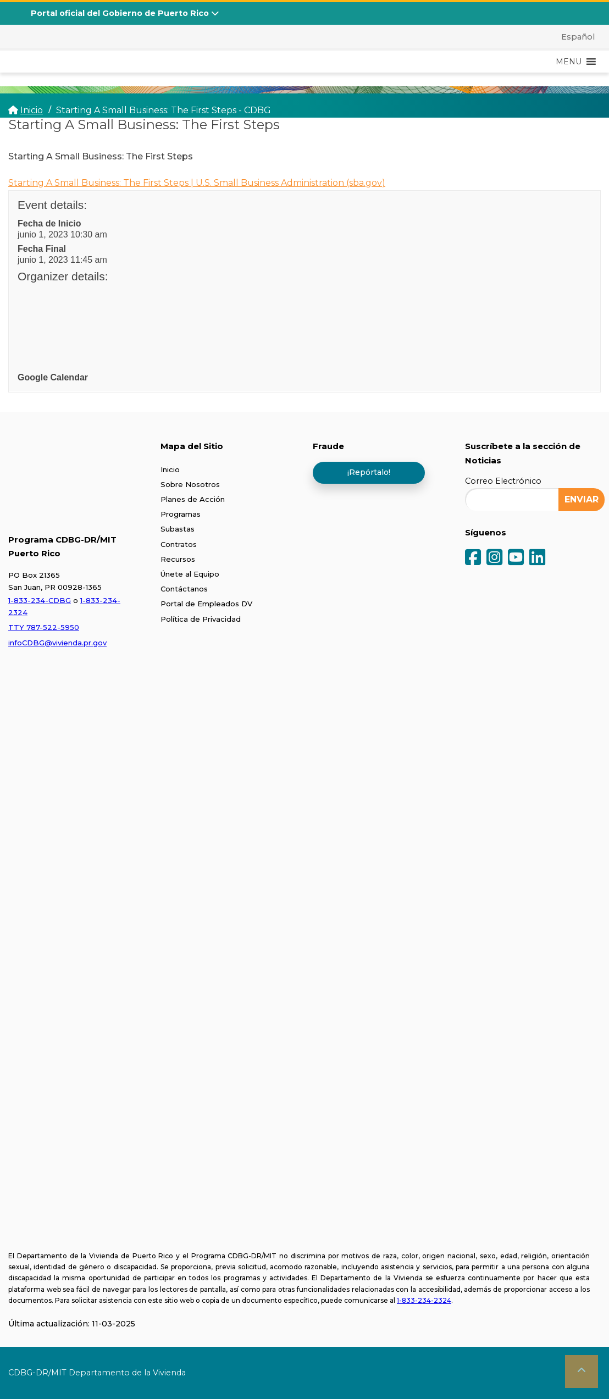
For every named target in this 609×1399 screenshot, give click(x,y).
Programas (180, 514)
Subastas (177, 528)
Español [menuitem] (578, 37)
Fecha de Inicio (49, 223)
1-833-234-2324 (424, 1300)
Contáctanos (184, 588)
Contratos (178, 544)
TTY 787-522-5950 (43, 627)
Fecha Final (42, 248)
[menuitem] (571, 37)
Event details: (52, 204)
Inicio (170, 469)
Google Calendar (53, 377)
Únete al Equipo (189, 573)
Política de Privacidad (200, 619)
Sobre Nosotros (190, 484)
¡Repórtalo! (368, 472)
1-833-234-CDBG (39, 600)
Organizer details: (63, 276)
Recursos (177, 559)
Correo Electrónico (503, 481)
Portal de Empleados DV (206, 603)
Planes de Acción (192, 499)
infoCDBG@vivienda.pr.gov (57, 642)
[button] (569, 62)
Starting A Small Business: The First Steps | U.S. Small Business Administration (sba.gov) (196, 183)
